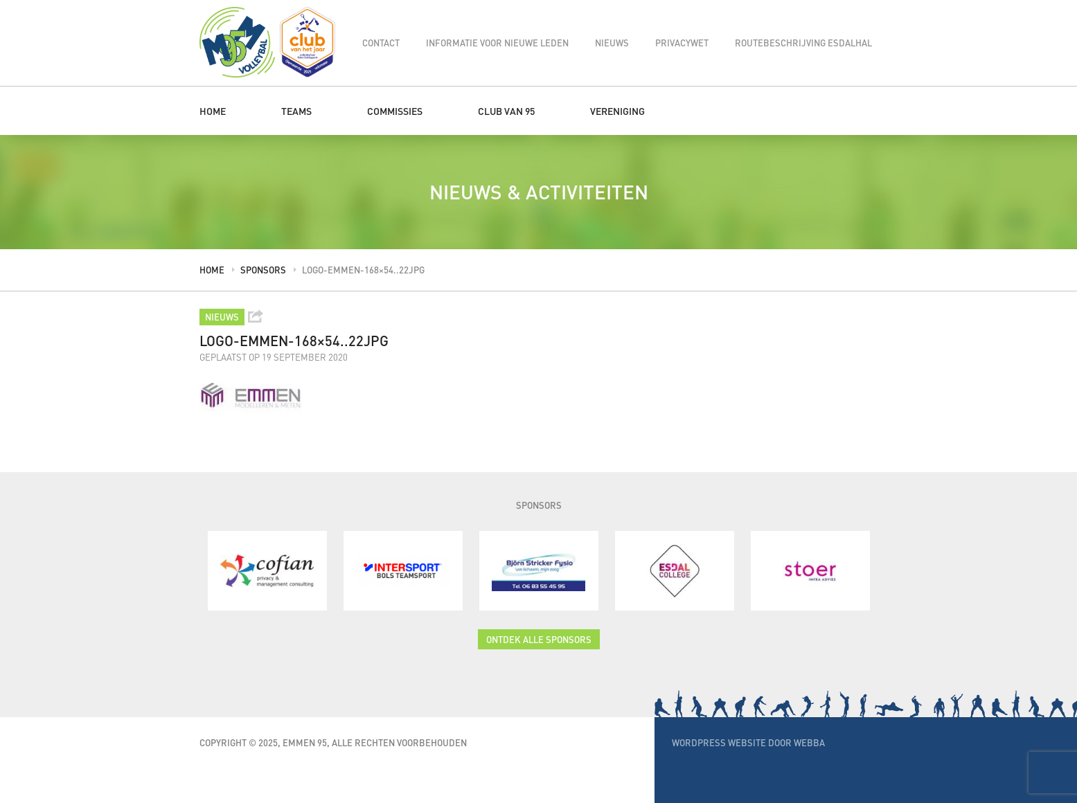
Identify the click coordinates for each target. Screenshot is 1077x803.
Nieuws (612, 42)
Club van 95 (506, 111)
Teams (296, 111)
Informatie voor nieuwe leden (497, 42)
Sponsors (263, 270)
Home (212, 111)
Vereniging (617, 111)
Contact (381, 42)
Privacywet (682, 42)
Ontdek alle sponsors (538, 639)
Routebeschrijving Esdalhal (803, 42)
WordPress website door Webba (748, 742)
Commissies (394, 111)
